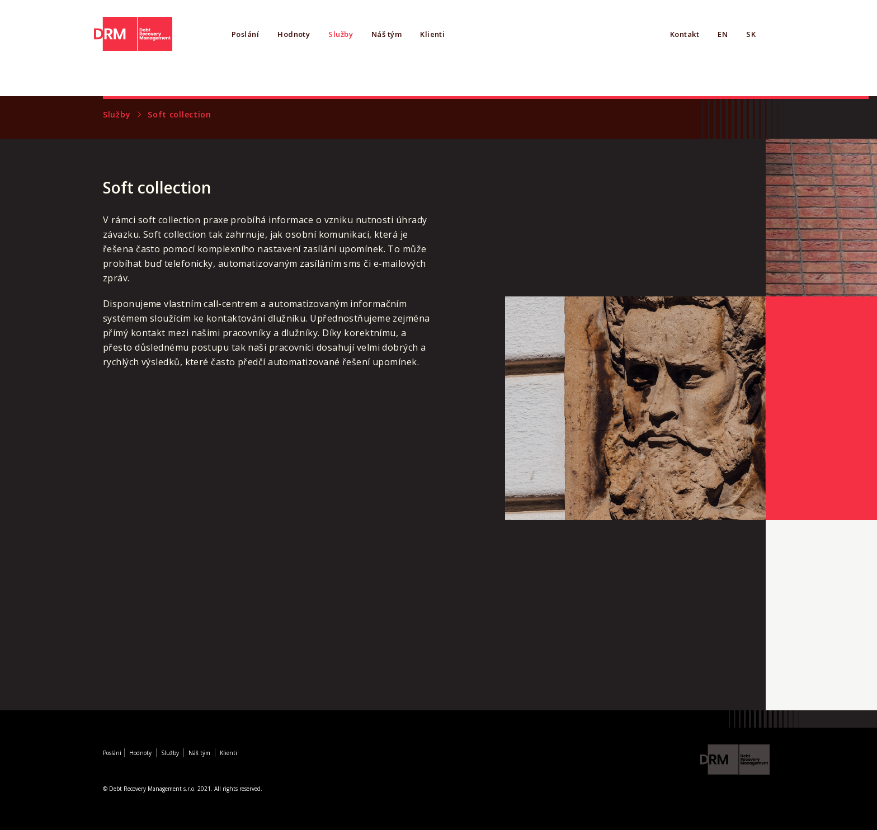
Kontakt (684, 34)
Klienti (432, 34)
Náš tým (386, 34)
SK (751, 34)
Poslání (245, 34)
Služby (340, 34)
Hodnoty (293, 34)
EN (723, 34)
